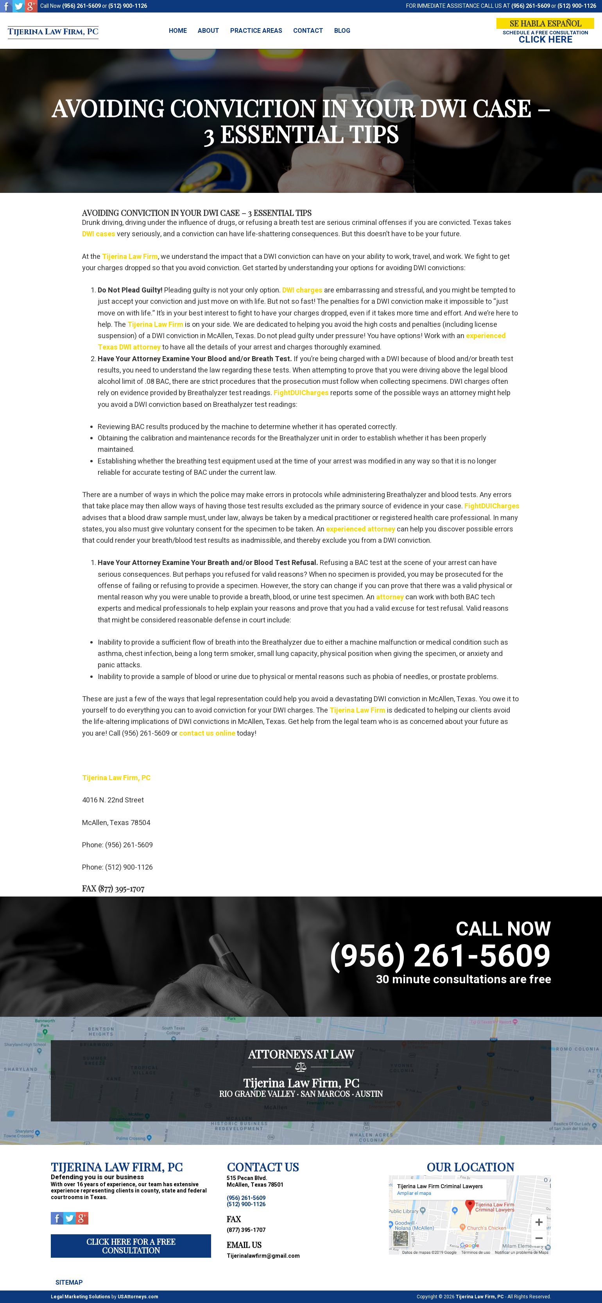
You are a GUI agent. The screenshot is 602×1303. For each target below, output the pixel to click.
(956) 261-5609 (81, 6)
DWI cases (98, 234)
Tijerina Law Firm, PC (75, 31)
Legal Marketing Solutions (80, 1296)
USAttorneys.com (138, 1296)
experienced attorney (360, 529)
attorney (390, 597)
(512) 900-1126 (127, 6)
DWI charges (302, 290)
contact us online (207, 733)
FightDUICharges (301, 393)
